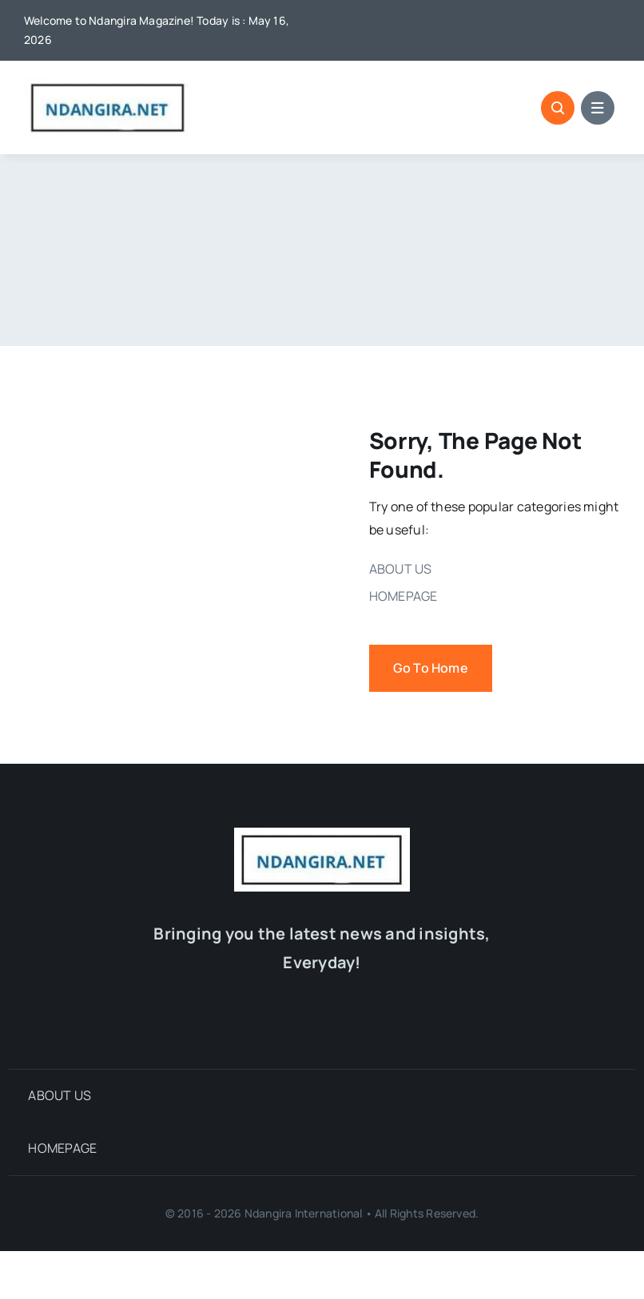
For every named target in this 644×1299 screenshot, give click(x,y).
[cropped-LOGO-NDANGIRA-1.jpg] (108, 83)
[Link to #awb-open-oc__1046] (557, 108)
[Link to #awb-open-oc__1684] (597, 108)
